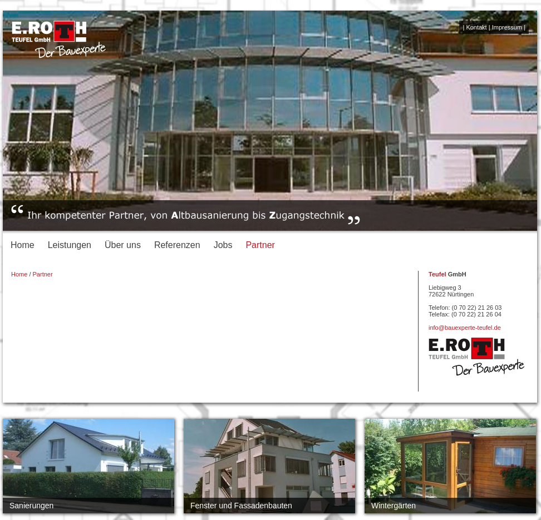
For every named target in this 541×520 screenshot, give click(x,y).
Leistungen (69, 245)
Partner (259, 245)
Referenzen (177, 245)
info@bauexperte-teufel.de (465, 327)
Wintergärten (393, 505)
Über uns (123, 245)
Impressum (507, 27)
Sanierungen (31, 505)
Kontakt (476, 27)
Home (23, 245)
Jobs (223, 245)
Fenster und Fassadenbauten (241, 505)
